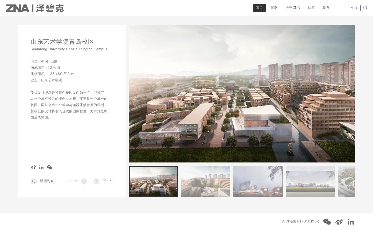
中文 (342, 8)
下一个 (108, 181)
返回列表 (47, 181)
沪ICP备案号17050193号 (301, 221)
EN (352, 8)
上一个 (72, 181)
